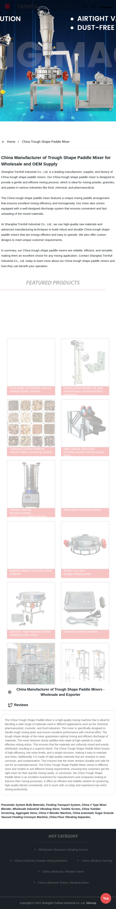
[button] (85, 7)
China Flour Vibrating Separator (69, 817)
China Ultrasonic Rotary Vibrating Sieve (63, 882)
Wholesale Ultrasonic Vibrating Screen (64, 849)
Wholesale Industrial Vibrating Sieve (36, 808)
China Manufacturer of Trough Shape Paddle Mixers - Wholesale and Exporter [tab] (56, 692)
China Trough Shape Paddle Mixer (46, 141)
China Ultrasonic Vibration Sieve (64, 871)
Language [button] (106, 7)
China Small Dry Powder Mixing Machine (41, 860)
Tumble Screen (70, 808)
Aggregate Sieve (26, 813)
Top (106, 897)
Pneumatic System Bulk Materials (22, 804)
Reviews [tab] (18, 705)
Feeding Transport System (63, 804)
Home (11, 141)
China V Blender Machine (54, 813)
